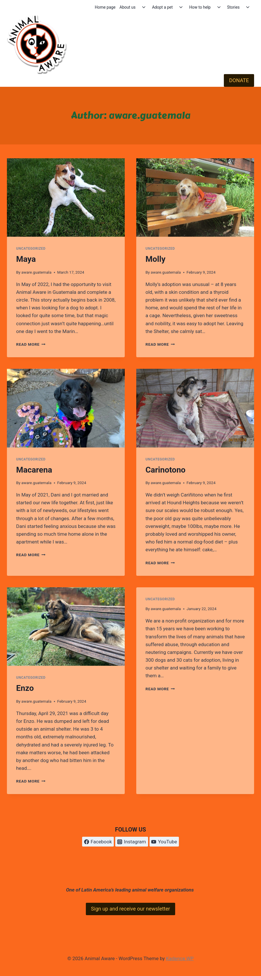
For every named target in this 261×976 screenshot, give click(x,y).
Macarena (34, 470)
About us (128, 7)
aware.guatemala (36, 272)
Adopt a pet (162, 7)
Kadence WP (180, 958)
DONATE (239, 80)
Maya (26, 259)
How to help (200, 7)
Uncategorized (31, 249)
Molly (155, 259)
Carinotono (165, 470)
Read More (31, 344)
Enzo (25, 688)
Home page (105, 7)
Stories (233, 7)
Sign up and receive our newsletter (130, 909)
